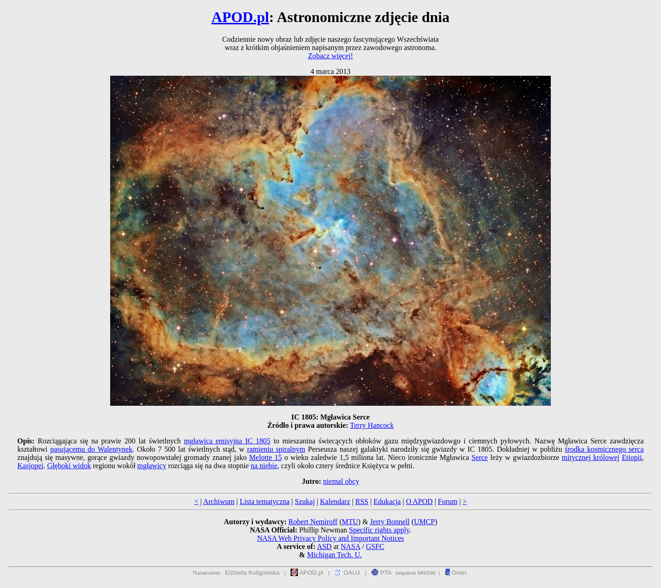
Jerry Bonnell (390, 522)
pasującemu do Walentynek (91, 449)
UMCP (424, 522)
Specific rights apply (379, 530)
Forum (448, 501)
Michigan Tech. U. (334, 555)
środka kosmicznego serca (604, 449)
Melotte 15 (265, 457)
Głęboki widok (69, 466)
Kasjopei (30, 466)
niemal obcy (341, 481)
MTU (350, 522)
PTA (381, 572)
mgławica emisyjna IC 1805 (227, 441)
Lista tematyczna (265, 501)
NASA (350, 546)
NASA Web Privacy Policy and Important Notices (330, 538)
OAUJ (347, 572)
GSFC (375, 546)
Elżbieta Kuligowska (252, 572)
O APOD (419, 501)
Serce (479, 457)
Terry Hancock (372, 425)
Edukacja (387, 501)
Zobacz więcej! (330, 56)
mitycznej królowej (590, 457)
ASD (324, 546)
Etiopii (632, 457)
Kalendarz (335, 501)
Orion (455, 572)
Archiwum (219, 501)
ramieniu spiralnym (276, 449)
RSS (361, 501)
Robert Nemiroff (312, 522)
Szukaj (305, 501)
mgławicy (151, 466)
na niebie (264, 466)
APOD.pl (240, 17)
